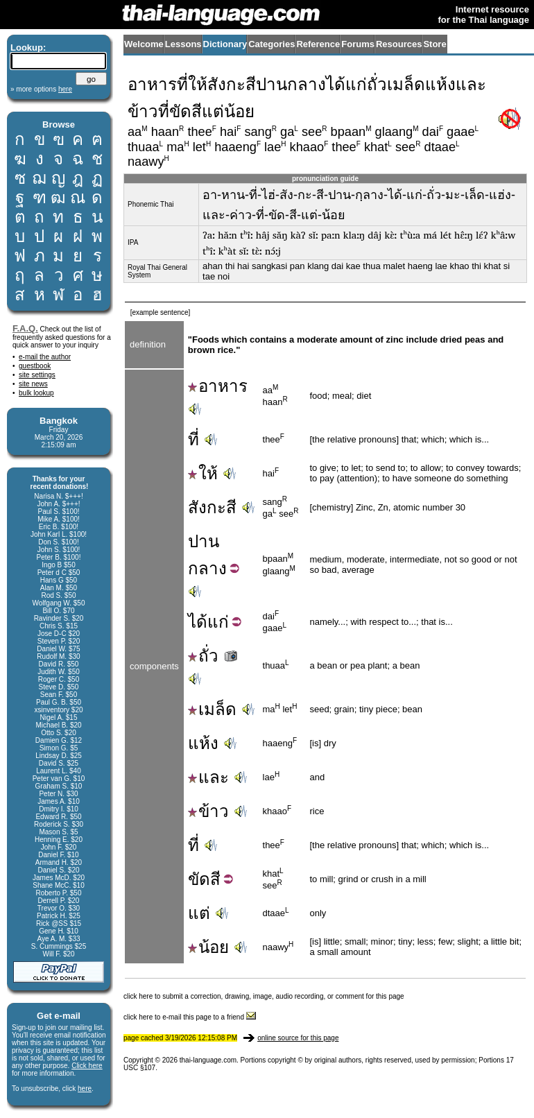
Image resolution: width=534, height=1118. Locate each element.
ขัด (199, 879)
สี (215, 879)
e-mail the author (45, 357)
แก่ (218, 621)
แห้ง (203, 743)
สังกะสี (212, 507)
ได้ (197, 621)
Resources (399, 44)
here (85, 1088)
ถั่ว (214, 655)
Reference (318, 44)
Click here (86, 1065)
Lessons (183, 44)
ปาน (203, 541)
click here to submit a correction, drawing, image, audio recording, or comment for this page (263, 996)
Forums (357, 44)
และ (208, 777)
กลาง (207, 568)
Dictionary (225, 44)
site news (33, 384)
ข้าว (208, 811)
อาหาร (218, 386)
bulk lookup (36, 393)
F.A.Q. (25, 328)
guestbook (35, 366)
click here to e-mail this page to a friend (189, 1017)
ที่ (193, 439)
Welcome (144, 44)
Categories (271, 44)
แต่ (199, 913)
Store (434, 44)
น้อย (208, 947)
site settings (37, 375)
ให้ (203, 473)
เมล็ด (212, 709)
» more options (41, 89)
